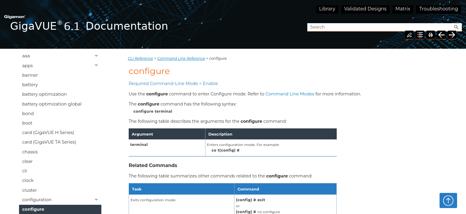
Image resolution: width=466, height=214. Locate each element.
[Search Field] (384, 27)
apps (61, 65)
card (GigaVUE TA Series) (49, 142)
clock (28, 180)
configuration (61, 200)
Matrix (403, 9)
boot (27, 123)
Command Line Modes (289, 94)
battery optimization (44, 94)
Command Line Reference (181, 58)
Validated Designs (365, 9)
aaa (61, 56)
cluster (29, 190)
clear (27, 161)
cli (24, 171)
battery (30, 84)
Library (327, 9)
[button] (456, 27)
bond (28, 113)
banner (30, 75)
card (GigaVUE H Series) (48, 132)
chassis (30, 152)
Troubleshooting (438, 9)
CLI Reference (140, 58)
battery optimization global (52, 104)
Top (448, 200)
